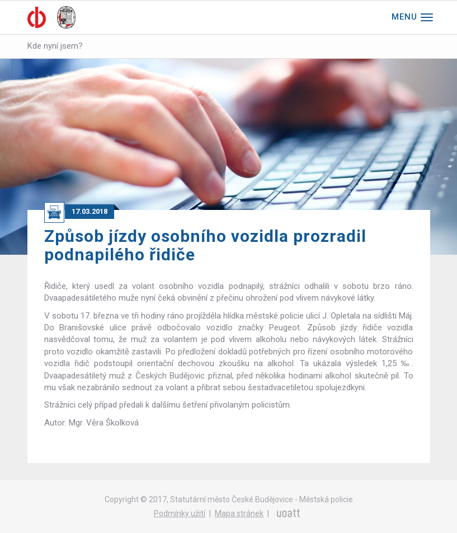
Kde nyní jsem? (55, 46)
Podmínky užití (179, 513)
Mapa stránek (239, 513)
